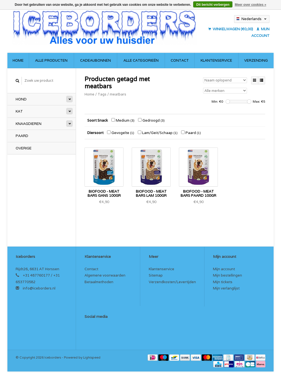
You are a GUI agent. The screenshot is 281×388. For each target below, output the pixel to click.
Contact (180, 60)
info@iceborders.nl (39, 288)
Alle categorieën (141, 60)
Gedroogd (151, 120)
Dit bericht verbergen (212, 5)
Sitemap (156, 275)
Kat (19, 111)
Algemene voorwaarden (105, 275)
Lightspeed (91, 357)
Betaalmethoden (99, 282)
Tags (102, 94)
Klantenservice (216, 60)
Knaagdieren (28, 123)
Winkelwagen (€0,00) (231, 29)
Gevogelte (120, 132)
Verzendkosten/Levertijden (172, 282)
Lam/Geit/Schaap (158, 132)
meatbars (118, 94)
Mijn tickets (222, 282)
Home (18, 60)
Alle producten (51, 60)
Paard (22, 135)
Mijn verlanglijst (226, 288)
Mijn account (224, 269)
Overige (24, 148)
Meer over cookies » (250, 5)
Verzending (256, 60)
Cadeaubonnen (95, 60)
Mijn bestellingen (227, 275)
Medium (122, 120)
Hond (21, 99)
